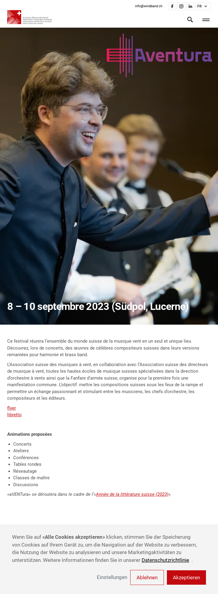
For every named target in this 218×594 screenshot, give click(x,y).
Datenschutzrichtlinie (165, 560)
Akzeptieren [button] (186, 577)
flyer (11, 408)
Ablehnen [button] (147, 577)
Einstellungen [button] (112, 577)
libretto (14, 414)
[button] (203, 6)
